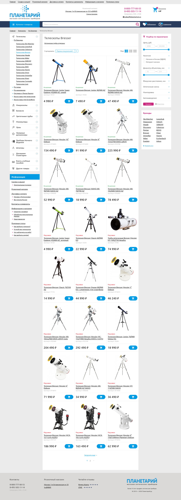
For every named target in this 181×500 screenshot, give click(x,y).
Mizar (158, 133)
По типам (17, 87)
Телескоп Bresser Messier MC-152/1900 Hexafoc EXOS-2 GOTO (89, 337)
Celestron (160, 127)
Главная (13, 2)
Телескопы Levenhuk (24, 46)
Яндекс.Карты (83, 484)
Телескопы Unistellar (24, 75)
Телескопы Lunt (22, 84)
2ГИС (80, 487)
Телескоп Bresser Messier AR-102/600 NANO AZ (120, 189)
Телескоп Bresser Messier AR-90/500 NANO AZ (56, 189)
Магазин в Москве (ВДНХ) (154, 59)
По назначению (19, 90)
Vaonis (159, 135)
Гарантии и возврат (21, 212)
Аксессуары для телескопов (24, 96)
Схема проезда (91, 14)
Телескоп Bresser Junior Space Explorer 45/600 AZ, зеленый (56, 239)
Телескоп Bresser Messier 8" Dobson (88, 140)
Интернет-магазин (151, 62)
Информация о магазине (94, 2)
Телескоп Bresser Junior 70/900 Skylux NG (121, 337)
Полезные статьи (112, 2)
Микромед (147, 122)
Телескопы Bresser (23, 52)
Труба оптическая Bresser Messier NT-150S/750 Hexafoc (122, 239)
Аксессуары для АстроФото (24, 99)
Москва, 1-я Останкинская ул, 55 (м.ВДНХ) (81, 11)
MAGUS (159, 122)
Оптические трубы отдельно (54, 43)
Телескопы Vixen (22, 78)
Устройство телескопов (22, 229)
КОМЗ (158, 130)
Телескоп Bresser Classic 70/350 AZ (57, 288)
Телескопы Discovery (24, 64)
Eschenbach (161, 138)
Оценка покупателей (65, 51)
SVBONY (159, 124)
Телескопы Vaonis (23, 70)
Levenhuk (160, 119)
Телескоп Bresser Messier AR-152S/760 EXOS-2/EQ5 (120, 140)
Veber (145, 138)
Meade (145, 124)
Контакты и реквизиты (74, 2)
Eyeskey (146, 141)
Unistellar (147, 135)
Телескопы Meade (23, 55)
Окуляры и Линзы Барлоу (23, 93)
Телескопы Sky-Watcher (25, 44)
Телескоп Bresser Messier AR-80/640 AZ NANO (88, 387)
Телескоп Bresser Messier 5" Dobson (120, 288)
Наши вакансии (19, 219)
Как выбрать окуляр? (21, 235)
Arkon (158, 141)
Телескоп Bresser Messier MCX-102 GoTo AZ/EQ (89, 436)
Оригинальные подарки (22, 185)
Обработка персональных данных (23, 215)
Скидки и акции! (24, 2)
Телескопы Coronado (24, 81)
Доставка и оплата (56, 2)
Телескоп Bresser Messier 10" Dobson (56, 140)
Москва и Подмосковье (22, 197)
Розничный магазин (39, 2)
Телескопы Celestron (24, 49)
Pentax (146, 130)
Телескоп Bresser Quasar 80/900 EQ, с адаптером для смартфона (89, 288)
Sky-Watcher (148, 119)
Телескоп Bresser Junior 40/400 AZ (90, 90)
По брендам (18, 40)
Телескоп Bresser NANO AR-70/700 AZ (88, 189)
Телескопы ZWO (22, 67)
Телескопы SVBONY (23, 61)
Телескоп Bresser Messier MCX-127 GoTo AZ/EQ (57, 436)
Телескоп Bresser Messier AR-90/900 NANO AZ (120, 91)
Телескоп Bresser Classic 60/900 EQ (89, 239)
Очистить (160, 104)
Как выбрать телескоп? (22, 226)
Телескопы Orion (22, 72)
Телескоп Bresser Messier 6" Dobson (56, 387)
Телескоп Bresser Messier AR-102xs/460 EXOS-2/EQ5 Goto (56, 337)
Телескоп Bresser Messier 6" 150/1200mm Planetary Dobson (121, 436)
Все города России (20, 200)
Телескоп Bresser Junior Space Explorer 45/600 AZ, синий (56, 91)
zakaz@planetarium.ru (133, 17)
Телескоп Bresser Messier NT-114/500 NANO (120, 387)
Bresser (146, 133)
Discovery (147, 127)
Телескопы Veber (22, 58)
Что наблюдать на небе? (22, 232)
